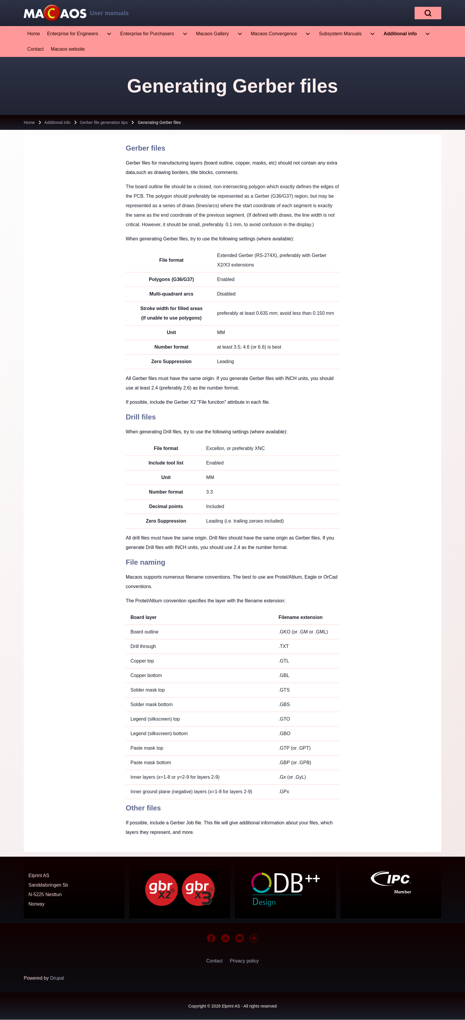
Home (29, 122)
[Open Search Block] (428, 13)
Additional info (57, 122)
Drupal (57, 978)
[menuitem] (34, 33)
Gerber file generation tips (104, 122)
